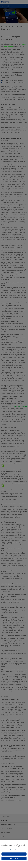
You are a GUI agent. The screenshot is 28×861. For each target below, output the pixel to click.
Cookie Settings (14, 849)
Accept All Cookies (14, 858)
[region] (14, 850)
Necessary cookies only (14, 854)
